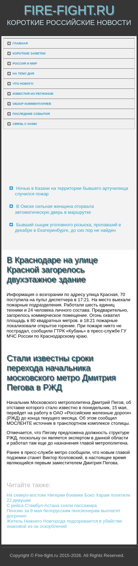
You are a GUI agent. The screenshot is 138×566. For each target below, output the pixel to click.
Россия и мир (25, 63)
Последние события (31, 114)
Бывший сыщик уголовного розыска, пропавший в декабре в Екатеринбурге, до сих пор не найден (68, 227)
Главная (20, 43)
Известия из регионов (33, 93)
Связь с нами (25, 124)
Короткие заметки (29, 53)
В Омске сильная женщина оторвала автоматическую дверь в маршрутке (54, 209)
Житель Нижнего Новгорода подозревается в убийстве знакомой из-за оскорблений (64, 523)
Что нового (23, 83)
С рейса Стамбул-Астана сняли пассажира (52, 505)
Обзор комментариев (32, 103)
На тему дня (23, 73)
